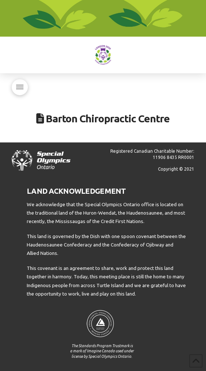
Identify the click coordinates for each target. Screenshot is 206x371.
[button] (20, 87)
